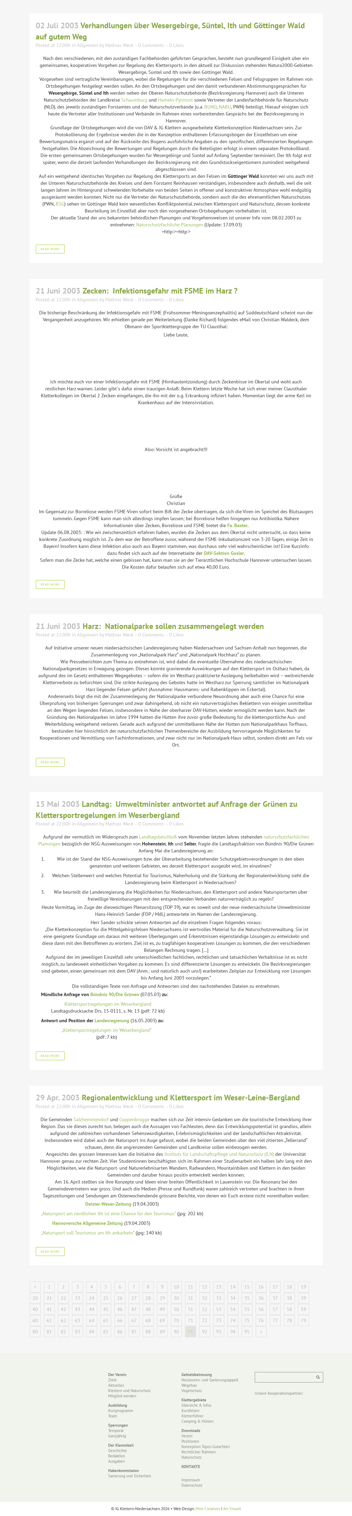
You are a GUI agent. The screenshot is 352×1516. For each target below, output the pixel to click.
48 (148, 1309)
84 (91, 1332)
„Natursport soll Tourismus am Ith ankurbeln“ (87, 1233)
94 (233, 1332)
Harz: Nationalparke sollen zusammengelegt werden (173, 626)
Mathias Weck (119, 45)
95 (247, 1332)
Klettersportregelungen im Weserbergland (107, 1004)
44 (91, 1309)
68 (148, 1320)
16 (261, 1287)
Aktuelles (116, 1385)
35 (247, 1298)
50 (176, 1309)
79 (303, 1320)
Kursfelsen (190, 1410)
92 (204, 1332)
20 (35, 1298)
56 (261, 1309)
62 (63, 1320)
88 (148, 1332)
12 (204, 1287)
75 (247, 1320)
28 (148, 1298)
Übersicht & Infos (196, 1405)
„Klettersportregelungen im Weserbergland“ (107, 1030)
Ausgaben (116, 1461)
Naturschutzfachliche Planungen (169, 225)
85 (105, 1332)
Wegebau (189, 1385)
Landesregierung (112, 1020)
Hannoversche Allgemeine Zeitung (87, 1223)
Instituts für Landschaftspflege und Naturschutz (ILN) (219, 1154)
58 (289, 1309)
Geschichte (117, 1450)
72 (204, 1320)
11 (190, 1287)
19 (303, 1287)
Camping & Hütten (197, 1421)
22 (63, 1298)
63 (77, 1320)
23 (77, 1298)
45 (105, 1309)
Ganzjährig (117, 1435)
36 (261, 1298)
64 (91, 1320)
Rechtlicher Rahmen (198, 1451)
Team (112, 1415)
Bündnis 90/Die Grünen (114, 994)
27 (134, 1298)
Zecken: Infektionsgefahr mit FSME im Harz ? (160, 290)
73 (218, 1320)
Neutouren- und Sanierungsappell (209, 1379)
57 (275, 1309)
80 (35, 1332)
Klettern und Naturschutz (129, 1390)
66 (120, 1320)
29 (162, 1298)
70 (176, 1320)
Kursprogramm (120, 1410)
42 (63, 1309)
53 (218, 1309)
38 (289, 1298)
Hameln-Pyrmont (175, 100)
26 (120, 1298)
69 (162, 1320)
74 (233, 1320)
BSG (60, 204)
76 (261, 1320)
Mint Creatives (208, 1508)
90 (176, 1332)
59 (303, 1309)
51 (190, 1309)
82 (63, 1332)
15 (247, 1287)
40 (35, 1309)
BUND (210, 107)
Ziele (112, 1379)
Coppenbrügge (134, 1119)
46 (120, 1309)
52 (204, 1309)
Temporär (116, 1430)
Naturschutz (191, 1457)
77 (275, 1320)
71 (190, 1320)
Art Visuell (232, 1508)
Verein (186, 1435)
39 (303, 1298)
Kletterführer (192, 1415)
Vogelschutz (191, 1390)
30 (176, 1298)
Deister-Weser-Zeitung (108, 1204)
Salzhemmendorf (91, 1119)
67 (134, 1320)
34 (233, 1298)
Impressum (190, 1479)
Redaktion (116, 1455)
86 (120, 1332)
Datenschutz (192, 1485)
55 (247, 1309)
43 (77, 1309)
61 (49, 1320)
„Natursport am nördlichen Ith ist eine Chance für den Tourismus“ (108, 1213)
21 (49, 1298)
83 (77, 1332)
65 (105, 1320)
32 (204, 1298)
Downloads (190, 1430)
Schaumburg (134, 100)
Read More (50, 249)
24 (91, 1298)
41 (49, 1309)
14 (233, 1287)
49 (162, 1309)
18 (289, 1287)
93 (218, 1332)
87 (134, 1332)
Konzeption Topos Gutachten (205, 1446)
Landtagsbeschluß (158, 837)
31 (190, 1298)
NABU (225, 107)
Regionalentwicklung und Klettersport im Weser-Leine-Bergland (191, 1097)
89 (162, 1332)
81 (49, 1332)
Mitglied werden (122, 1395)
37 (275, 1298)
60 (35, 1320)
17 (275, 1287)
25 (105, 1298)
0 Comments (151, 45)
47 (134, 1309)
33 (218, 1298)
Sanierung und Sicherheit (129, 1475)
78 (289, 1320)
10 (176, 1287)
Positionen (190, 1441)
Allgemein (87, 45)
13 (218, 1287)
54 (233, 1309)
